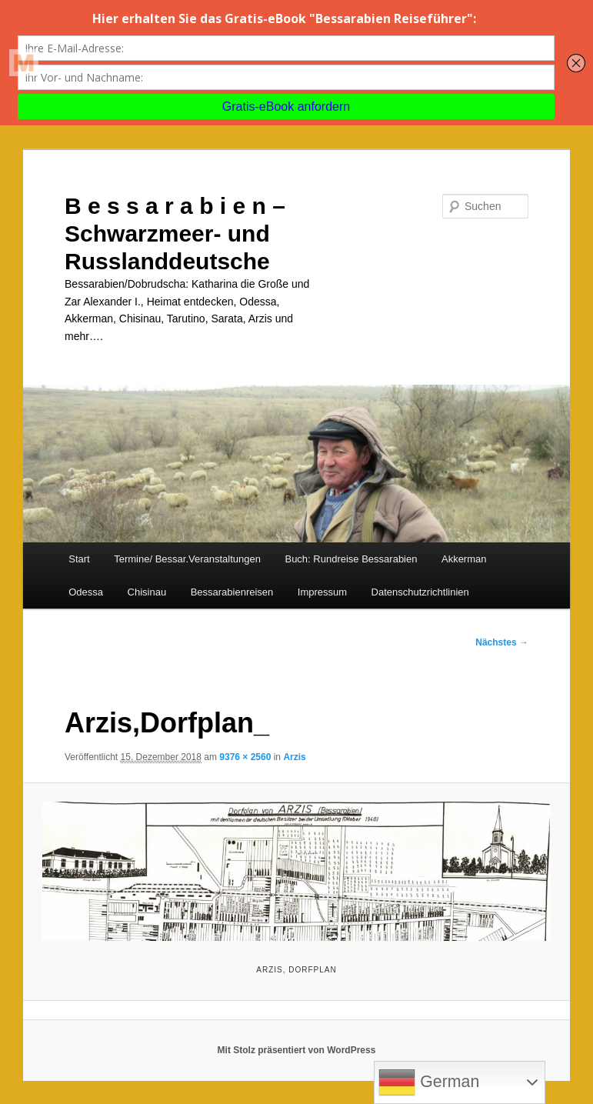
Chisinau (147, 592)
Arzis (294, 757)
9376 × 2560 (245, 757)
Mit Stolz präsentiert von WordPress (297, 1050)
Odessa (85, 592)
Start (78, 559)
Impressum (322, 592)
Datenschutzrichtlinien (420, 592)
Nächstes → (501, 642)
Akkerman (464, 559)
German (428, 1082)
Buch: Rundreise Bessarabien (351, 559)
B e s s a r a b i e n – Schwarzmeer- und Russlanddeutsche (175, 233)
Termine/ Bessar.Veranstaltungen (187, 559)
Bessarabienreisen (232, 592)
